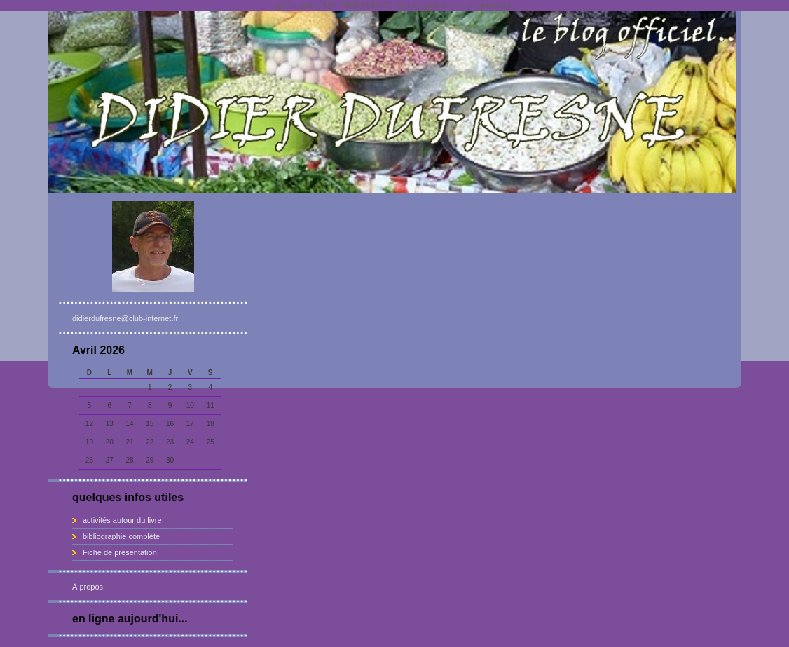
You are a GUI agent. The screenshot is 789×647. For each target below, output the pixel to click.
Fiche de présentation (120, 552)
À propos (87, 587)
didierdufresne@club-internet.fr (125, 318)
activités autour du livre (122, 520)
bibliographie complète (121, 536)
